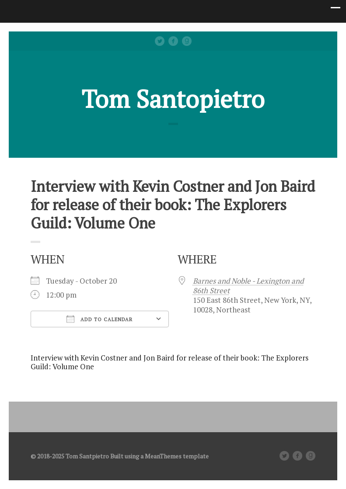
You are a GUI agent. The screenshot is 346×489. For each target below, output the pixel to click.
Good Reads (187, 41)
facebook (173, 41)
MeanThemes (163, 456)
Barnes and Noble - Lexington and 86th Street (248, 285)
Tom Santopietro (173, 99)
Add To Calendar (99, 319)
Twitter (159, 41)
